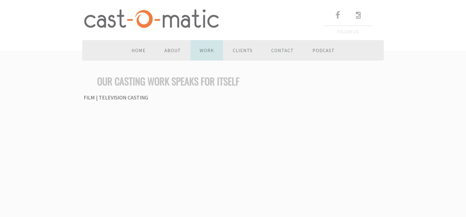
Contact (282, 50)
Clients (243, 50)
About (172, 50)
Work (207, 50)
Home (139, 50)
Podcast (323, 50)
